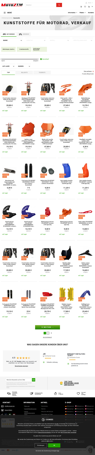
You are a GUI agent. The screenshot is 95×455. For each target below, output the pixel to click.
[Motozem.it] (89, 414)
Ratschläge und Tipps (47, 414)
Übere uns (27, 406)
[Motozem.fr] (79, 414)
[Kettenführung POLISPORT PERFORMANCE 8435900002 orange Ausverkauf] (85, 96)
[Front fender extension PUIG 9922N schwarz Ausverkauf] (47, 96)
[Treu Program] (59, 393)
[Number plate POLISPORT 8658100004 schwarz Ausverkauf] (66, 261)
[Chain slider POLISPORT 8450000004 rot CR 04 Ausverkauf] (85, 219)
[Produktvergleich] (81, 6)
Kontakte (91, 12)
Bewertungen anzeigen (21, 366)
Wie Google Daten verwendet (68, 432)
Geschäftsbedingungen (30, 409)
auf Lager (5, 66)
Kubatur (30, 40)
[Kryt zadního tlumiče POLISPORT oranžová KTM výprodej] (85, 178)
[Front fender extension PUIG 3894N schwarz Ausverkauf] (28, 261)
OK (54, 445)
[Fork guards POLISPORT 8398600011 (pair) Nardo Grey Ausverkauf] (28, 302)
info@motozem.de (10, 406)
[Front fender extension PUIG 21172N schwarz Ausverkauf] (47, 261)
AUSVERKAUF (47, 337)
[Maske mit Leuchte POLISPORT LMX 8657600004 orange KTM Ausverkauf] (47, 137)
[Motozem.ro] (69, 411)
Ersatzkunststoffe (24, 49)
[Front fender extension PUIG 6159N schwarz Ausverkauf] (66, 137)
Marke (5, 40)
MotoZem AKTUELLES (47, 411)
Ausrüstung (44, 406)
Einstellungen (40, 445)
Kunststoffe (16, 18)
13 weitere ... (47, 327)
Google (56, 424)
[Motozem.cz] (79, 406)
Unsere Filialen (8, 410)
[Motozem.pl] (69, 409)
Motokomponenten (7, 18)
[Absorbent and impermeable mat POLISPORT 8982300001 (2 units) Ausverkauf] (9, 178)
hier (58, 451)
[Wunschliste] (85, 6)
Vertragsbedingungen (22, 384)
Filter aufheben (88, 71)
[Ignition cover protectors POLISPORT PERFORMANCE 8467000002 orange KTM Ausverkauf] (28, 137)
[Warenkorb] (89, 6)
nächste (51, 333)
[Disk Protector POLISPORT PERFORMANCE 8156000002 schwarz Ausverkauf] (9, 219)
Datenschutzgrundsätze (44, 432)
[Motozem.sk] (89, 406)
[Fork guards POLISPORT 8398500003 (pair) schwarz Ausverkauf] (9, 302)
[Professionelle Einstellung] (36, 393)
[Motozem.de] (69, 406)
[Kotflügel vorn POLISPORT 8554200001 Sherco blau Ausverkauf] (85, 302)
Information (71, 12)
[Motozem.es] (69, 414)
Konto (89, 2)
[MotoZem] (12, 5)
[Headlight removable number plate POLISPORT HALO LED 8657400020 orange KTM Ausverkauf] (85, 137)
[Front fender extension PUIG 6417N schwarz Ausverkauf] (9, 96)
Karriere (43, 409)
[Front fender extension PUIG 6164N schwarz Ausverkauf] (9, 261)
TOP (8, 72)
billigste (24, 72)
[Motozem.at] (89, 409)
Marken (20, 66)
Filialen (82, 12)
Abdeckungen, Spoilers (8, 49)
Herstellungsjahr (80, 40)
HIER (47, 441)
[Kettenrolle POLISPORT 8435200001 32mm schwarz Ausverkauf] (47, 178)
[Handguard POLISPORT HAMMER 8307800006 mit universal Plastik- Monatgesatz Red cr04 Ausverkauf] (47, 302)
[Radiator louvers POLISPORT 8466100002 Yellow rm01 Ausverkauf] (66, 302)
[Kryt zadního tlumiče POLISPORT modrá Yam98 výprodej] (66, 178)
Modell (52, 40)
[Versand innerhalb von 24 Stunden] (13, 393)
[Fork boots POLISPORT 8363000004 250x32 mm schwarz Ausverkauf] (28, 178)
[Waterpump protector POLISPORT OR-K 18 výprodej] (66, 219)
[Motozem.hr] (79, 411)
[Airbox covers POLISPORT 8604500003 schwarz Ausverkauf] (85, 261)
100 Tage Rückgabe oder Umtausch (71, 383)
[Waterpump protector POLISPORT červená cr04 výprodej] (47, 219)
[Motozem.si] (89, 411)
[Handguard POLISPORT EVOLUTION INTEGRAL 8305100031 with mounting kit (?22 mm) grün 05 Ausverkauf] (28, 96)
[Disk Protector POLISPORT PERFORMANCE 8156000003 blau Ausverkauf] (28, 219)
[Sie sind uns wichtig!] (82, 393)
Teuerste (42, 72)
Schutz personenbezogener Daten (29, 413)
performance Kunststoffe (36, 49)
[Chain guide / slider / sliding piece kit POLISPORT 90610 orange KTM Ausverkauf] (66, 96)
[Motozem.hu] (79, 409)
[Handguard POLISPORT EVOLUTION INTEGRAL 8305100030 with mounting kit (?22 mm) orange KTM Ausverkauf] (9, 137)
